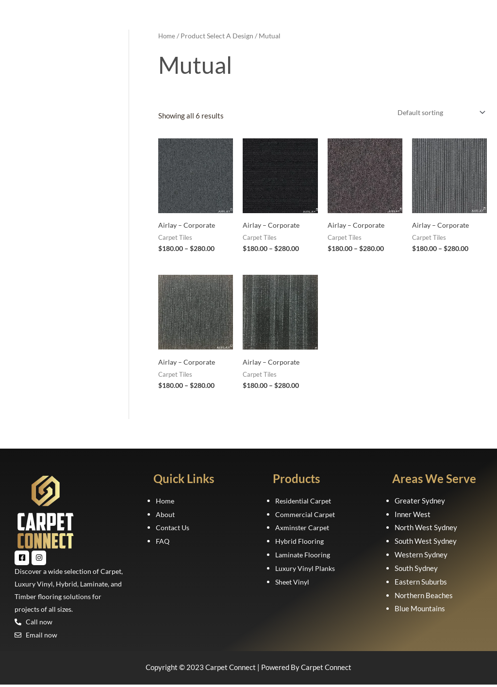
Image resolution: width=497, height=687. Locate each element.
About (165, 515)
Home (167, 36)
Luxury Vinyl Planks (306, 569)
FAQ (163, 542)
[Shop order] (437, 113)
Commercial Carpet (306, 515)
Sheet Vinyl (293, 582)
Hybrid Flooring (300, 542)
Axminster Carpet (303, 528)
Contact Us (174, 528)
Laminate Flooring (304, 555)
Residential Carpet (305, 501)
